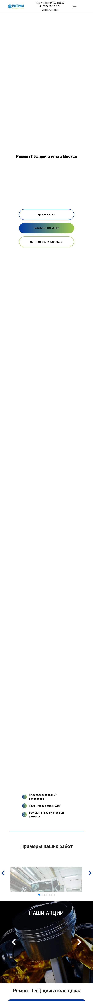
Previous (14, 942)
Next (79, 942)
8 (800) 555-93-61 (50, 6)
